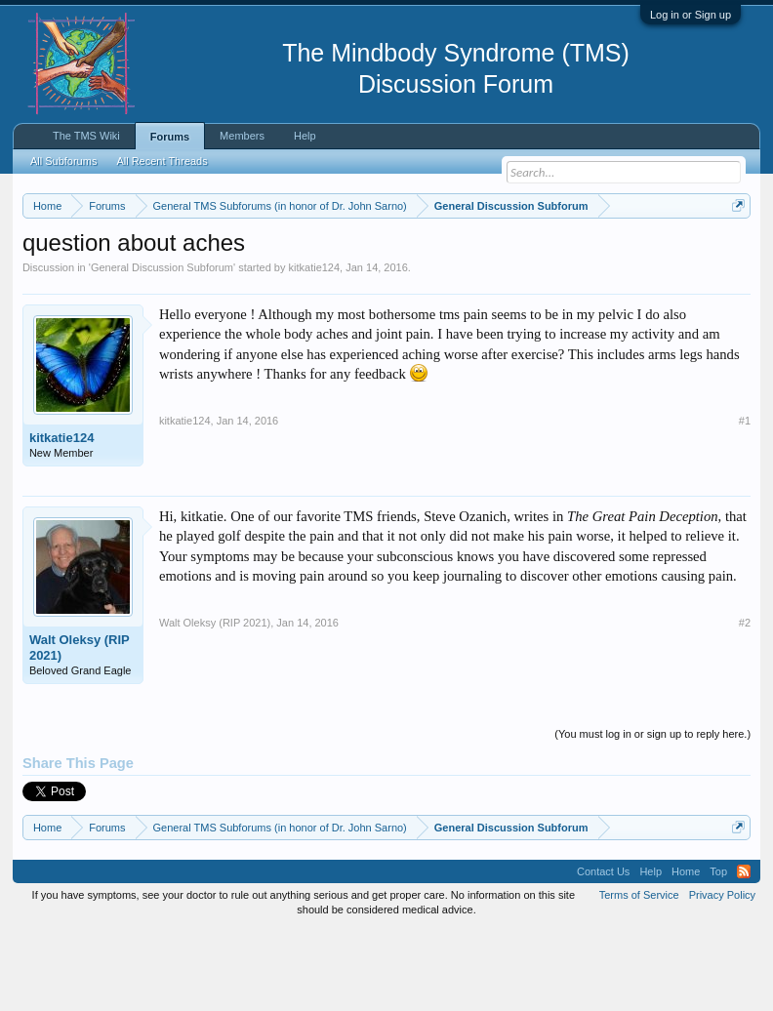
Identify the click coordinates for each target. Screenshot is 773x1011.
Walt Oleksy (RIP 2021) (79, 727)
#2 (745, 702)
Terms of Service (639, 976)
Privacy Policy (722, 976)
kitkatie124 (315, 347)
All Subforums (63, 161)
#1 (745, 500)
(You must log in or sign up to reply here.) (652, 814)
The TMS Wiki (86, 136)
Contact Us (603, 952)
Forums (169, 136)
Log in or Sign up (690, 14)
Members (242, 136)
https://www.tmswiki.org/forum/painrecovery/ (236, 274)
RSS (744, 952)
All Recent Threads (161, 161)
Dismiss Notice (734, 251)
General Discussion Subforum (162, 347)
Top (718, 952)
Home (685, 952)
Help (305, 136)
